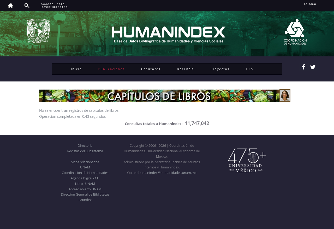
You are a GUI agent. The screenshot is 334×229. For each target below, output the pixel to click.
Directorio (84, 145)
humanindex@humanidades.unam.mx (167, 172)
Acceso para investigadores (54, 5)
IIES (249, 69)
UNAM (85, 167)
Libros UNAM (85, 183)
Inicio (76, 69)
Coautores (150, 69)
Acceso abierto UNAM (85, 189)
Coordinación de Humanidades (85, 172)
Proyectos (220, 69)
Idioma (316, 3)
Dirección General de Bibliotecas (85, 194)
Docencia (185, 69)
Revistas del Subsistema (85, 151)
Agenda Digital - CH (85, 178)
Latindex (85, 199)
